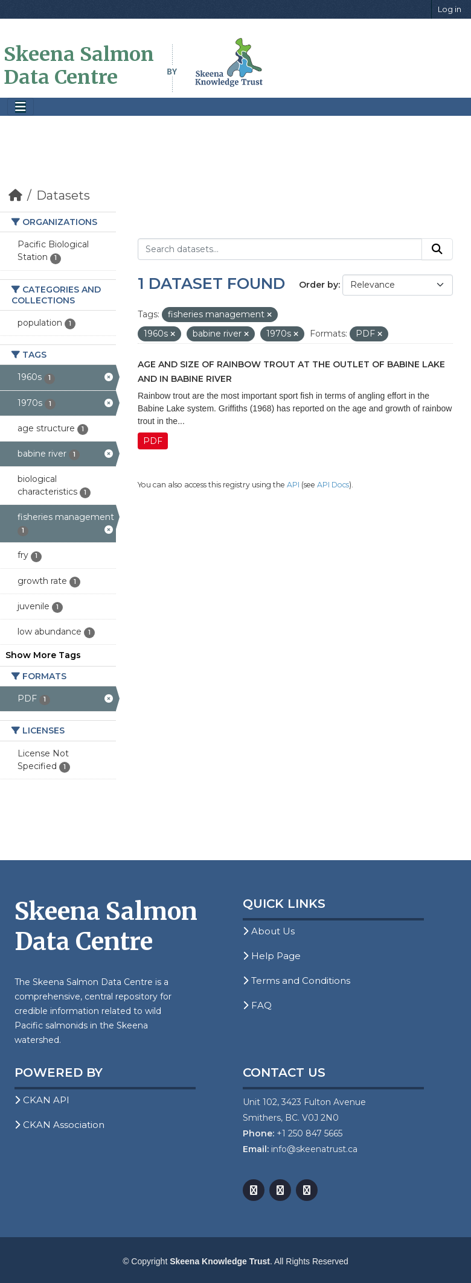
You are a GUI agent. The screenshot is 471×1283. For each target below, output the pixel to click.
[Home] (15, 195)
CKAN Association (59, 1124)
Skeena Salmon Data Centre (79, 65)
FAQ (257, 1005)
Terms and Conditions (296, 980)
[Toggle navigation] (20, 107)
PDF (152, 441)
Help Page (272, 955)
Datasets (63, 195)
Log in (449, 9)
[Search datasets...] (280, 249)
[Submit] (437, 249)
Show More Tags (43, 655)
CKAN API (41, 1100)
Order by (318, 284)
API (293, 484)
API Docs (333, 484)
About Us (269, 931)
